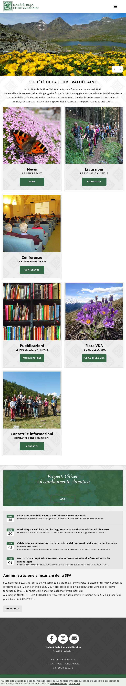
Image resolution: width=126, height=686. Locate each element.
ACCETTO (74, 683)
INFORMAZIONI (58, 683)
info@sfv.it (67, 651)
